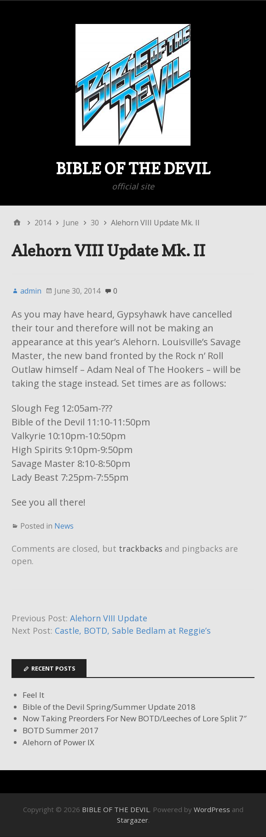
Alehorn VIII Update (108, 618)
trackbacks (140, 548)
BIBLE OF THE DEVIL (133, 168)
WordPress (212, 809)
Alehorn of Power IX (58, 742)
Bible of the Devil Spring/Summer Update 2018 (109, 706)
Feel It (33, 695)
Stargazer (132, 820)
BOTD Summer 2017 (60, 730)
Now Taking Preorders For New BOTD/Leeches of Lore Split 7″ (135, 718)
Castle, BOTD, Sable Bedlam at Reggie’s (133, 630)
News (64, 526)
